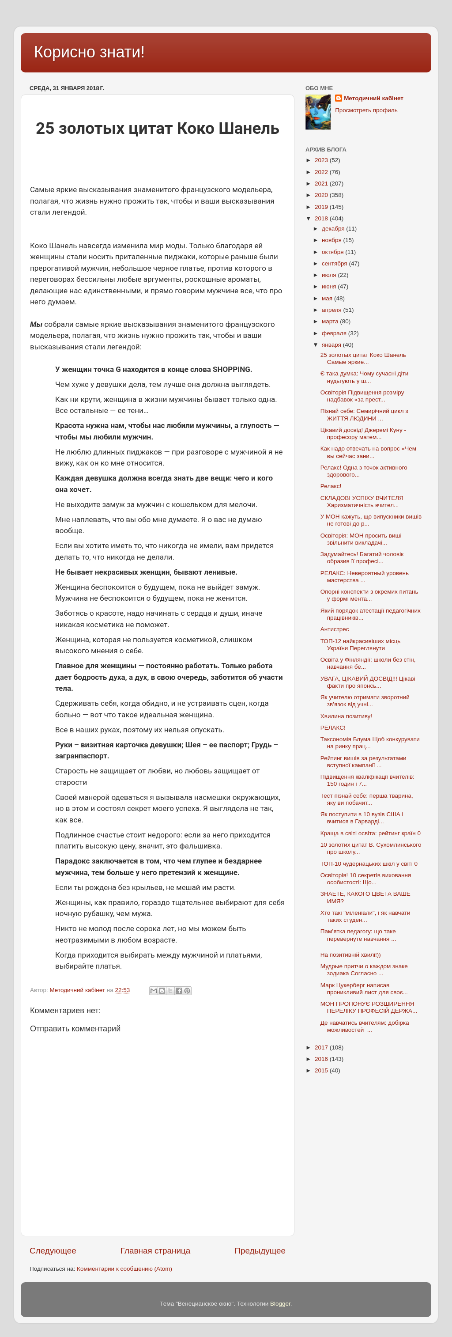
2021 (322, 183)
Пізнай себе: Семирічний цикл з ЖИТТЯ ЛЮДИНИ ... (365, 414)
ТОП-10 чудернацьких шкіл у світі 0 (369, 863)
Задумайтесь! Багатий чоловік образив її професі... (361, 557)
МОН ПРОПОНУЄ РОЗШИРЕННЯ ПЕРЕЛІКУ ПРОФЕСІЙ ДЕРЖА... (369, 1007)
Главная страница (156, 1250)
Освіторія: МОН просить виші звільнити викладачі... (361, 539)
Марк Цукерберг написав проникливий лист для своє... (364, 989)
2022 (322, 172)
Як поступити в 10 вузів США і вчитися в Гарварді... (361, 818)
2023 (322, 160)
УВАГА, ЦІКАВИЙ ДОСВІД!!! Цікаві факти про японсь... (367, 682)
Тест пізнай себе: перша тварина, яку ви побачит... (366, 799)
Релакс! (330, 486)
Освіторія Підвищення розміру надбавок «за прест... (362, 396)
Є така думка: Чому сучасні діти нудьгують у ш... (364, 377)
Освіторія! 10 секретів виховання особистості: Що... (365, 879)
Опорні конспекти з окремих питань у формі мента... (369, 595)
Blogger (280, 1303)
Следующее (53, 1250)
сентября (335, 263)
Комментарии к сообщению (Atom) (124, 1268)
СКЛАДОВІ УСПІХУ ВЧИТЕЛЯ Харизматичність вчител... (361, 501)
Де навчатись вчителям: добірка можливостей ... (364, 1026)
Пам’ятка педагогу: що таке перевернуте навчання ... (358, 935)
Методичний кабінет (373, 98)
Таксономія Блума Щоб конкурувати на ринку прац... (370, 743)
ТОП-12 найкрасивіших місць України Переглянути (360, 644)
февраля (335, 333)
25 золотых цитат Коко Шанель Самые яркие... (363, 358)
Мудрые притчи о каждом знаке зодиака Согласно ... (364, 970)
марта (331, 321)
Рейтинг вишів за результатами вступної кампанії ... (363, 762)
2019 (322, 207)
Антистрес (334, 629)
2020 (322, 195)
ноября (332, 240)
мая (328, 298)
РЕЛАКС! (333, 727)
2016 (322, 1059)
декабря (334, 228)
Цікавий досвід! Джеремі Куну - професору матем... (363, 433)
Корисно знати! (89, 52)
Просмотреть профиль (366, 110)
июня (330, 286)
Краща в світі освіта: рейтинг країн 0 (371, 833)
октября (333, 252)
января (332, 344)
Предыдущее (260, 1250)
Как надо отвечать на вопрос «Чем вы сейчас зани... (368, 452)
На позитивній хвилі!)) (350, 954)
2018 (322, 218)
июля (330, 275)
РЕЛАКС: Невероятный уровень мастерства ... (364, 576)
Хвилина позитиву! (346, 716)
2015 (322, 1070)
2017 (322, 1047)
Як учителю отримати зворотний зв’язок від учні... (365, 701)
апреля (332, 310)
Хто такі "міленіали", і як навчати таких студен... (365, 916)
